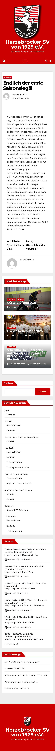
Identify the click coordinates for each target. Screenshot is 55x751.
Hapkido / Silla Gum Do (16, 474)
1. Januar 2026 (16, 335)
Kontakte (10, 415)
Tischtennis (10, 516)
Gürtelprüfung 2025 (21, 302)
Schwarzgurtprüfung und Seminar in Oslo (26, 675)
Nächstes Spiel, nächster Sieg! (15, 245)
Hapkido (21, 299)
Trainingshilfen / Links (17, 467)
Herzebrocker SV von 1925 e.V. (27, 44)
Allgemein (7, 77)
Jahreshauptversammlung (18, 636)
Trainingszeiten (14, 462)
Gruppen (10, 494)
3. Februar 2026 (16, 307)
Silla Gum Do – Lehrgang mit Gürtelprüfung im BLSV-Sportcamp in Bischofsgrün (25, 354)
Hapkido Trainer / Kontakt (19, 483)
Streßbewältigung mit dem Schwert (22, 662)
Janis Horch (34, 307)
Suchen (8, 383)
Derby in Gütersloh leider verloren (35, 245)
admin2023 (21, 94)
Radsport (9, 506)
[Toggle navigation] (25, 61)
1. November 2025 (17, 364)
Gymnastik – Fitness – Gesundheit (22, 437)
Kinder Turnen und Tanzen (18, 490)
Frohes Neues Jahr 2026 (25, 331)
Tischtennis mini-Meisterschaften (21, 682)
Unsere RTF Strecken (17, 510)
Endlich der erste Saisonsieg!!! (23, 85)
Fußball (8, 421)
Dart (7, 411)
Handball (9, 448)
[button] (46, 61)
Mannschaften (13, 425)
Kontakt (10, 441)
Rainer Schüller (34, 335)
